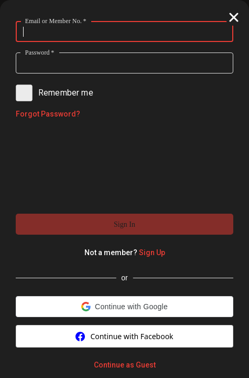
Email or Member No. (55, 20)
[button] (124, 224)
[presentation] (125, 165)
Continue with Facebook (124, 336)
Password (40, 52)
